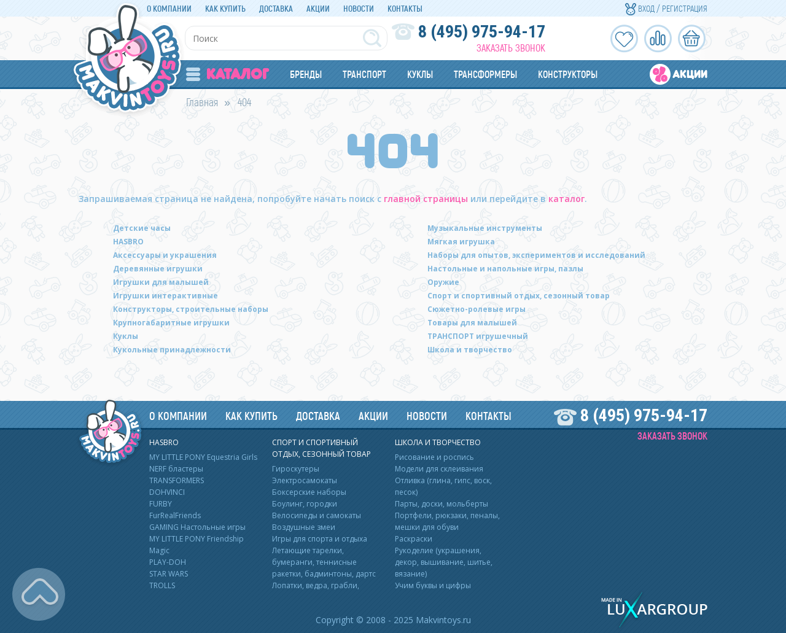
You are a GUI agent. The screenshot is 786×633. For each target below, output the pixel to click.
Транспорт (364, 74)
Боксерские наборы (309, 492)
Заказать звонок (511, 47)
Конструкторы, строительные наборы (190, 309)
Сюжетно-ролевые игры (476, 309)
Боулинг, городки (304, 504)
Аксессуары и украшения (165, 255)
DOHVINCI (167, 492)
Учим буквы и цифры (433, 585)
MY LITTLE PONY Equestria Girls (203, 457)
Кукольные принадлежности (172, 349)
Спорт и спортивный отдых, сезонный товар (518, 295)
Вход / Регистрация (666, 8)
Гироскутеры (295, 469)
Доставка (276, 8)
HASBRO (128, 241)
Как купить (225, 8)
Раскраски (413, 539)
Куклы (420, 74)
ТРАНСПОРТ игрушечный (477, 336)
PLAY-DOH (167, 562)
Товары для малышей (472, 322)
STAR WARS (168, 574)
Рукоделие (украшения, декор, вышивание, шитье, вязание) (443, 562)
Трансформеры (485, 74)
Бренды (306, 74)
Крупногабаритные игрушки (171, 322)
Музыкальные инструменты (484, 228)
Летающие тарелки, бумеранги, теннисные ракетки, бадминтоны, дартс (324, 562)
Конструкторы (567, 74)
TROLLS (162, 585)
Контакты (404, 8)
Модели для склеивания (439, 469)
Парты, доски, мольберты (441, 504)
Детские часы (142, 228)
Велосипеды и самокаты (316, 515)
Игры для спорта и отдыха (319, 539)
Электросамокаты (304, 480)
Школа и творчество (469, 349)
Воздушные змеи (303, 527)
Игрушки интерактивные (165, 295)
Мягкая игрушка (461, 241)
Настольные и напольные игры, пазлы (505, 268)
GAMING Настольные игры (197, 527)
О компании (169, 8)
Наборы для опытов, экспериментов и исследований (536, 255)
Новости (358, 8)
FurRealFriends (175, 515)
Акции (318, 8)
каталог (566, 198)
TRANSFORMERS (176, 480)
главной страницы (426, 198)
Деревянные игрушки (158, 268)
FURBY (160, 504)
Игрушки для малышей (161, 282)
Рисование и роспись (434, 457)
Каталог (227, 74)
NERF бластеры (176, 469)
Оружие (443, 282)
